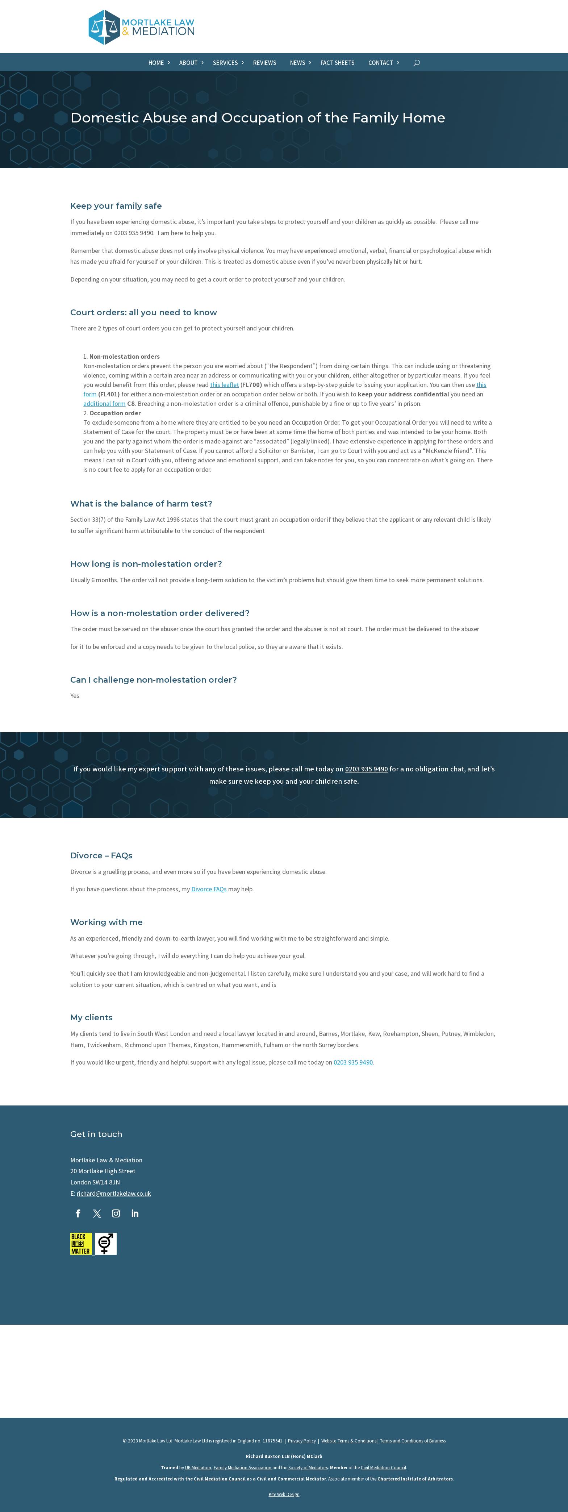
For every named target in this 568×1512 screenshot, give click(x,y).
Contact (380, 63)
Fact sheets (338, 63)
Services (225, 63)
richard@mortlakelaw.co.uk (114, 1193)
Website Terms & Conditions (348, 1441)
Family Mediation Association (243, 1468)
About (188, 63)
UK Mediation (198, 1468)
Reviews (264, 63)
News (297, 63)
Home (156, 63)
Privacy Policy (302, 1441)
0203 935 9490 (366, 769)
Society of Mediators (308, 1468)
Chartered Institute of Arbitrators (415, 1479)
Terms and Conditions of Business (413, 1441)
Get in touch (96, 1134)
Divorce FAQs (209, 889)
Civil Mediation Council (383, 1468)
